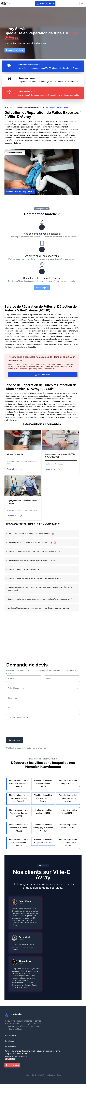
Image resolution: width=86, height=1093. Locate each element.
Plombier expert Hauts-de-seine (29, 107)
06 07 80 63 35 (45, 3)
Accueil (8, 107)
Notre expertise (10, 1046)
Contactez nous (14, 740)
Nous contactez (10, 1036)
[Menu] (82, 3)
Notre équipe (9, 1041)
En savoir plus (12, 469)
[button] (41, 533)
